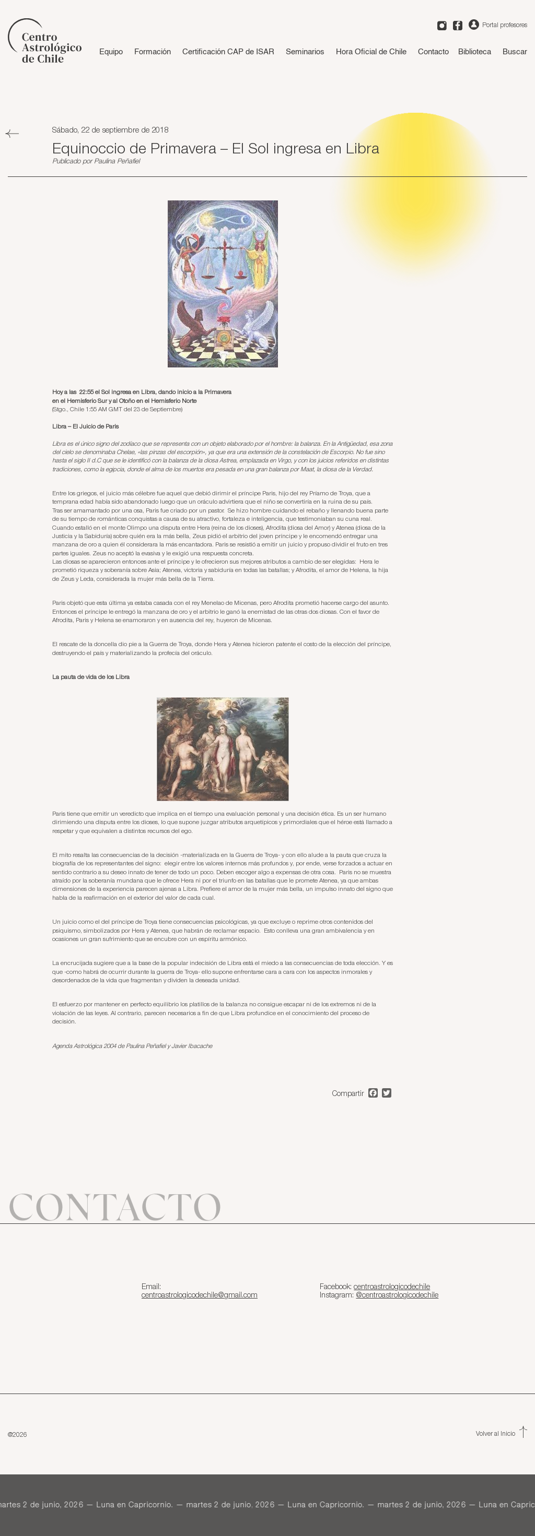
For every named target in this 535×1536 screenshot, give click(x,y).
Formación (152, 52)
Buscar (515, 52)
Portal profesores (498, 25)
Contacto (433, 52)
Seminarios (305, 52)
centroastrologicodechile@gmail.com (200, 1295)
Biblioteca (474, 52)
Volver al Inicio (501, 1434)
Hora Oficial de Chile (371, 52)
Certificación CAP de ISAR (228, 52)
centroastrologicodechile (392, 1287)
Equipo (111, 52)
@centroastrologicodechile (397, 1295)
